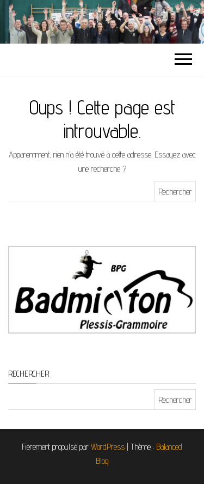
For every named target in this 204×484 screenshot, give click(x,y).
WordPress (108, 446)
